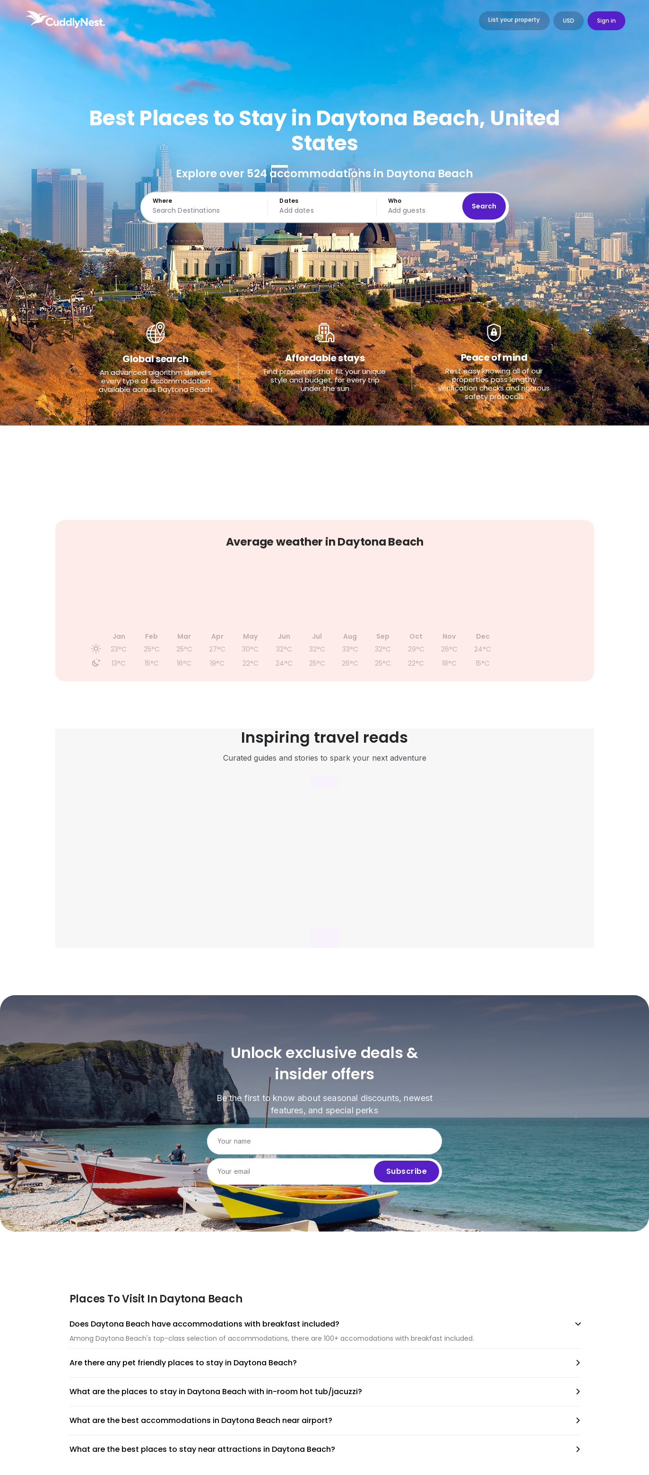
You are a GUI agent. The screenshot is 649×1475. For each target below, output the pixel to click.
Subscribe (406, 1171)
